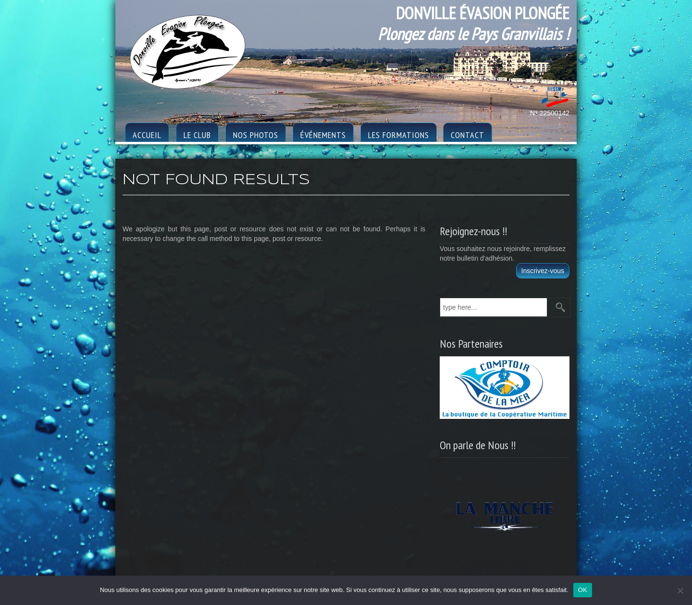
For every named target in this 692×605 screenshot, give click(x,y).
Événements (323, 134)
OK (582, 589)
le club (197, 134)
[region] (504, 513)
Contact (467, 134)
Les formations (398, 134)
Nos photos (255, 134)
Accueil (147, 134)
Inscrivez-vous (542, 271)
